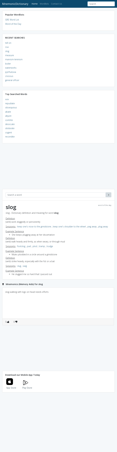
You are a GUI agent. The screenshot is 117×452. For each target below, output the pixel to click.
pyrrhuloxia (10, 72)
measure (9, 55)
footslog (21, 246)
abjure (8, 115)
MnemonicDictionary (15, 4)
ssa (7, 47)
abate (8, 111)
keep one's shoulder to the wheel (69, 226)
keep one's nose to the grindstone (34, 226)
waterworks (10, 67)
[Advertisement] (58, 168)
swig (25, 266)
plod (35, 246)
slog (7, 51)
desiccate (10, 124)
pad (29, 246)
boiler (8, 63)
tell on (8, 42)
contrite (9, 120)
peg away (92, 226)
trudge (50, 246)
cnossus (9, 76)
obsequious (11, 107)
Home (35, 3)
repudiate (10, 103)
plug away (103, 226)
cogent (8, 132)
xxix (7, 99)
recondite (10, 136)
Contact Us (56, 3)
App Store (11, 386)
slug (19, 266)
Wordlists (44, 3)
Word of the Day (13, 23)
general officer (12, 80)
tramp (42, 246)
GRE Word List (12, 19)
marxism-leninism (14, 59)
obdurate (9, 128)
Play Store (27, 386)
